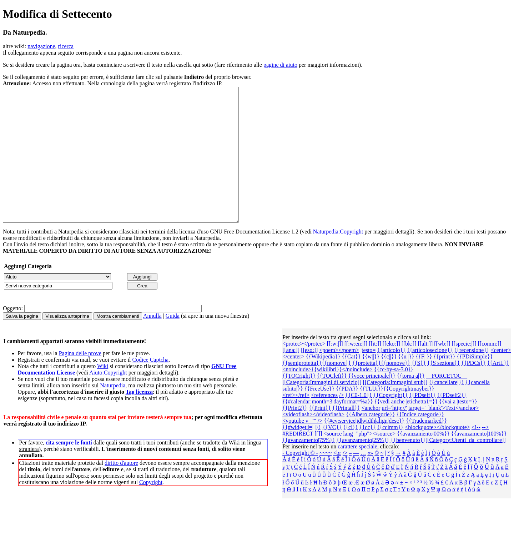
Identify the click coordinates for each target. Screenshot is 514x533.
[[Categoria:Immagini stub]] (395, 409)
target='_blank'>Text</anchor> (443, 435)
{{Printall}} (346, 435)
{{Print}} (320, 435)
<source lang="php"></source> (359, 460)
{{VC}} (332, 454)
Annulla (152, 343)
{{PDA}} (347, 415)
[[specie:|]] (464, 370)
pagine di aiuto (280, 65)
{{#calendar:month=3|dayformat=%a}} (327, 428)
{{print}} (444, 383)
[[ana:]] (290, 377)
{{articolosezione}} (430, 377)
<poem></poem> (339, 377)
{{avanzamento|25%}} (363, 467)
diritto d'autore (121, 490)
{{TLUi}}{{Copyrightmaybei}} (397, 415)
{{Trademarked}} (426, 447)
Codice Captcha (150, 386)
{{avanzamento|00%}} (423, 460)
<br (337, 480)
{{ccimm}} (390, 454)
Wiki (102, 393)
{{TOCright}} (299, 402)
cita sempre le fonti (69, 469)
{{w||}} (370, 383)
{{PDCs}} (473, 390)
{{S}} (419, 390)
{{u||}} (406, 383)
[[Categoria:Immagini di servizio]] (321, 409)
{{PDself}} (422, 422)
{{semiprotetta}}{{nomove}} (316, 390)
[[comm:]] (489, 370)
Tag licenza (139, 419)
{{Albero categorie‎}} (370, 441)
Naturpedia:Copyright (338, 258)
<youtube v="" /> (302, 447)
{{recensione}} (471, 377)
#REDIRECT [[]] (302, 460)
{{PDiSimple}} (475, 383)
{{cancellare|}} (446, 409)
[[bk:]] (409, 370)
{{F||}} (423, 383)
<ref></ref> (295, 422)
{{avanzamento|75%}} (308, 467)
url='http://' (394, 435)
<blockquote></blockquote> (437, 454)
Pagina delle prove (80, 380)
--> (485, 454)
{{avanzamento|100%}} (479, 460)
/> (341, 422)
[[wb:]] (442, 370)
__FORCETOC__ (446, 402)
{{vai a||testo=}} (458, 428)
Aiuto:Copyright (108, 399)
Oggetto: (13, 335)
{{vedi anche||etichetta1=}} (406, 428)
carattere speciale (357, 473)
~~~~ (325, 480)
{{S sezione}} (443, 390)
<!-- (476, 454)
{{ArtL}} (498, 390)
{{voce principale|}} (371, 402)
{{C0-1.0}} (358, 422)
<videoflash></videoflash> (313, 441)
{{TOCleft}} (332, 402)
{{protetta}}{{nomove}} (381, 390)
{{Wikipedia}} (323, 383)
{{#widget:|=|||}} (301, 454)
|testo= (368, 377)
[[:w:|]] (335, 370)
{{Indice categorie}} (420, 441)
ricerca (66, 46)
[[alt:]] (425, 370)
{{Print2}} (294, 435)
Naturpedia (112, 412)
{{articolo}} (391, 377)
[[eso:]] (309, 377)
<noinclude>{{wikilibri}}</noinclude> (327, 396)
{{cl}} (350, 454)
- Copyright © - (300, 480)
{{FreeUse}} (319, 415)
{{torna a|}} (411, 402)
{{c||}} (389, 383)
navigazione (41, 46)
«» (370, 480)
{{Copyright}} (390, 422)
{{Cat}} (351, 383)
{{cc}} (367, 454)
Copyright (150, 509)
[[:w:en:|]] (356, 370)
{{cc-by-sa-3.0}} (393, 396)
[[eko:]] (391, 370)
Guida (173, 343)
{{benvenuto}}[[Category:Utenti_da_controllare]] (448, 467)
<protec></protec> (304, 370)
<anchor (371, 435)
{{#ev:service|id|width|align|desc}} (364, 447)
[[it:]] (375, 370)
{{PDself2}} (451, 422)
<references (324, 422)
